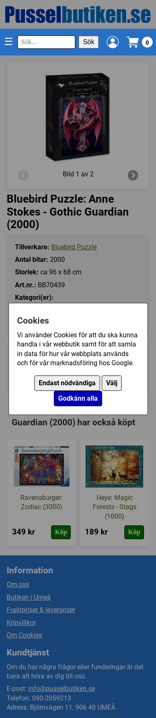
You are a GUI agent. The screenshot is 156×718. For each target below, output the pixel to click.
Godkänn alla (78, 399)
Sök (88, 41)
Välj (111, 383)
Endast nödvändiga (67, 383)
